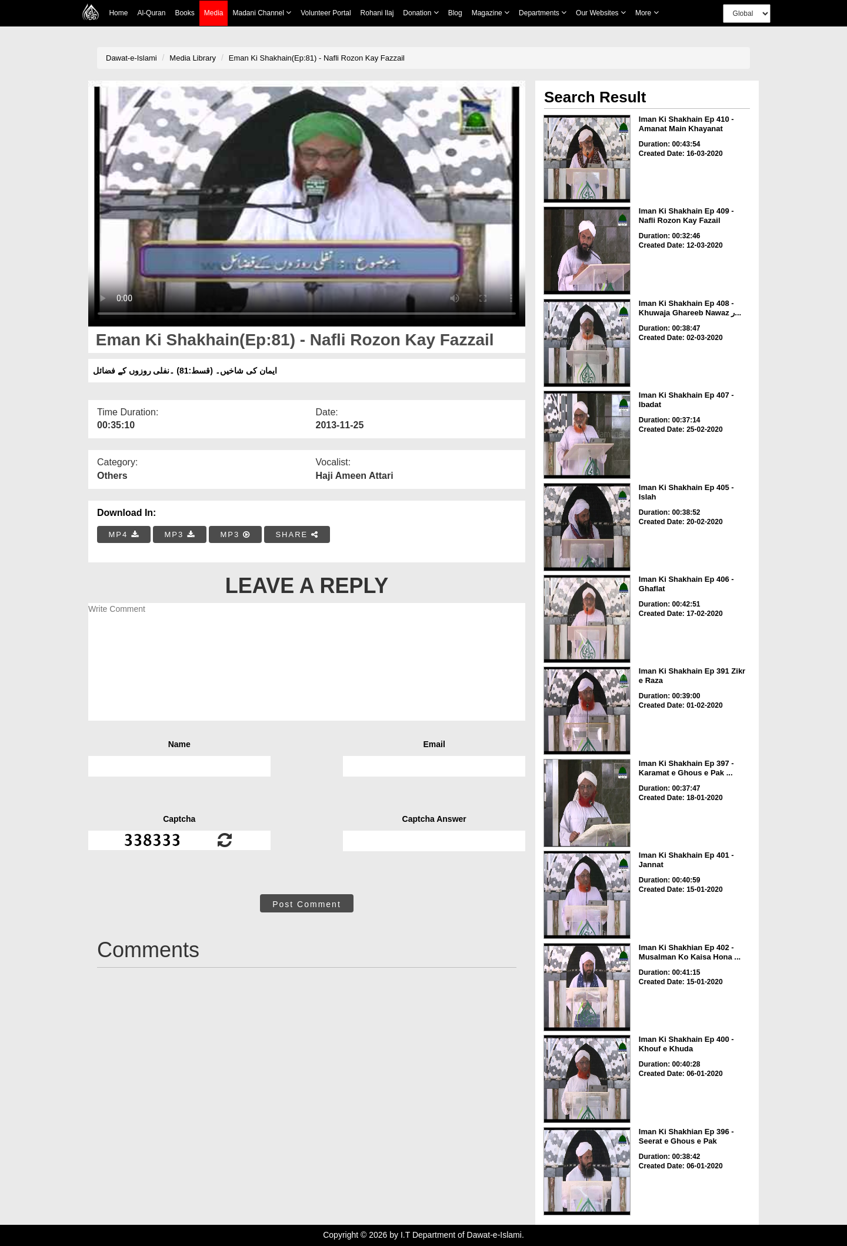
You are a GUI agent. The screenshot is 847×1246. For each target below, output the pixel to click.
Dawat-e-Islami (131, 58)
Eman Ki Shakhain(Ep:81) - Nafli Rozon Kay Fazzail (317, 58)
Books (184, 13)
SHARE (296, 534)
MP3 (179, 534)
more (647, 12)
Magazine (490, 12)
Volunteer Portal (326, 13)
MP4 (124, 534)
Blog (455, 13)
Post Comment (306, 904)
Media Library (192, 58)
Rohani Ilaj (377, 13)
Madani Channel (261, 12)
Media (213, 13)
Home (118, 13)
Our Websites (601, 12)
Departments (542, 12)
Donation (420, 12)
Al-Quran (151, 13)
